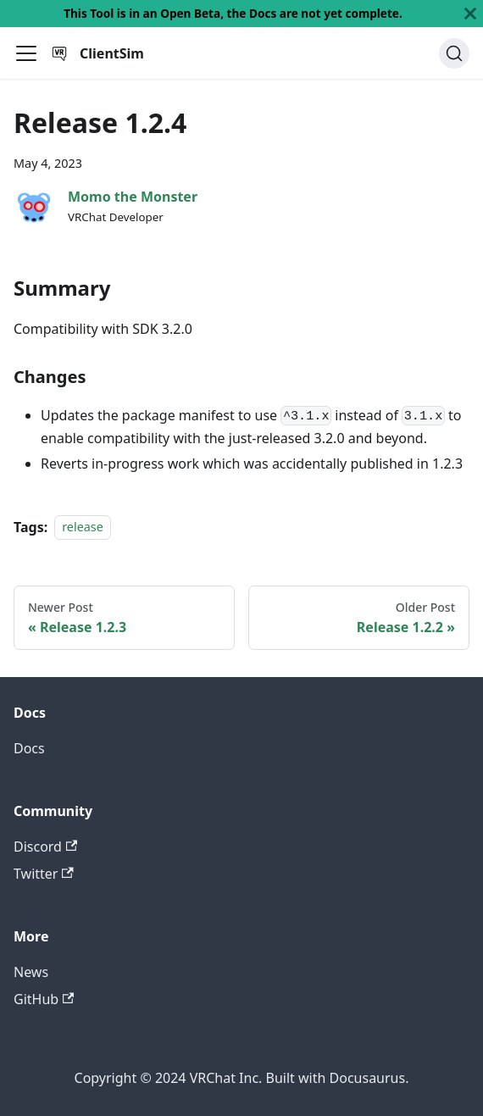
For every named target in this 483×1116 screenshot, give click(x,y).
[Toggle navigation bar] (26, 53)
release (82, 527)
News (31, 972)
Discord (45, 846)
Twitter (44, 873)
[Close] (470, 13)
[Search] (454, 53)
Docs (29, 748)
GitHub (44, 999)
